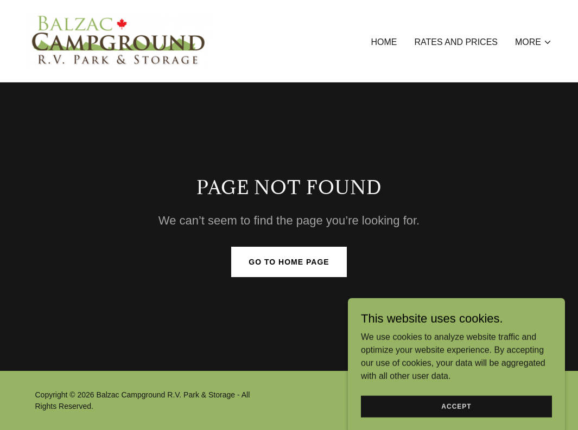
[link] (119, 40)
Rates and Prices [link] (456, 42)
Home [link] (384, 42)
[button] (533, 42)
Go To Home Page (289, 262)
